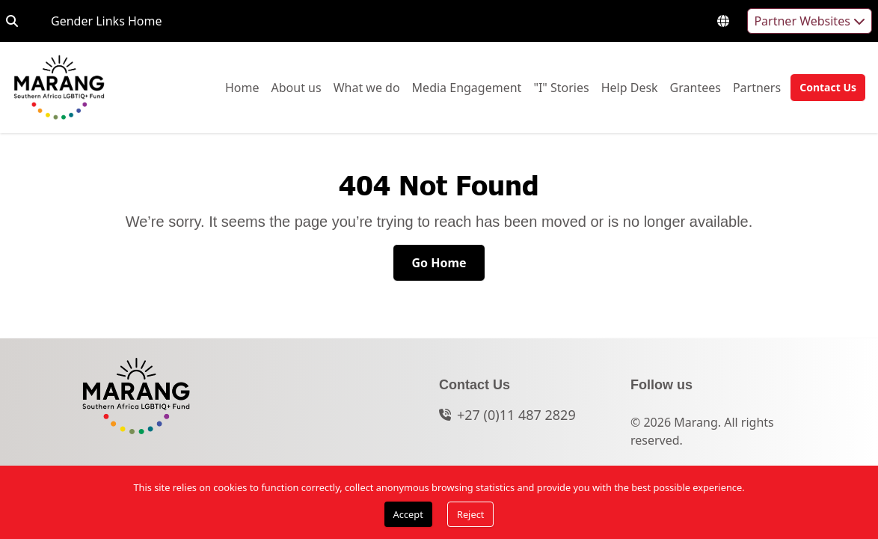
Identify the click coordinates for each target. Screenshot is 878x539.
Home (242, 87)
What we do (367, 87)
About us (296, 87)
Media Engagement (467, 87)
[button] (823, 87)
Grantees (695, 87)
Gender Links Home (106, 20)
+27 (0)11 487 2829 (516, 415)
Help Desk (629, 87)
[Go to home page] (59, 87)
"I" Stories (561, 87)
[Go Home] (439, 262)
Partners (757, 87)
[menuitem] (242, 88)
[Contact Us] (828, 87)
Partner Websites (809, 21)
